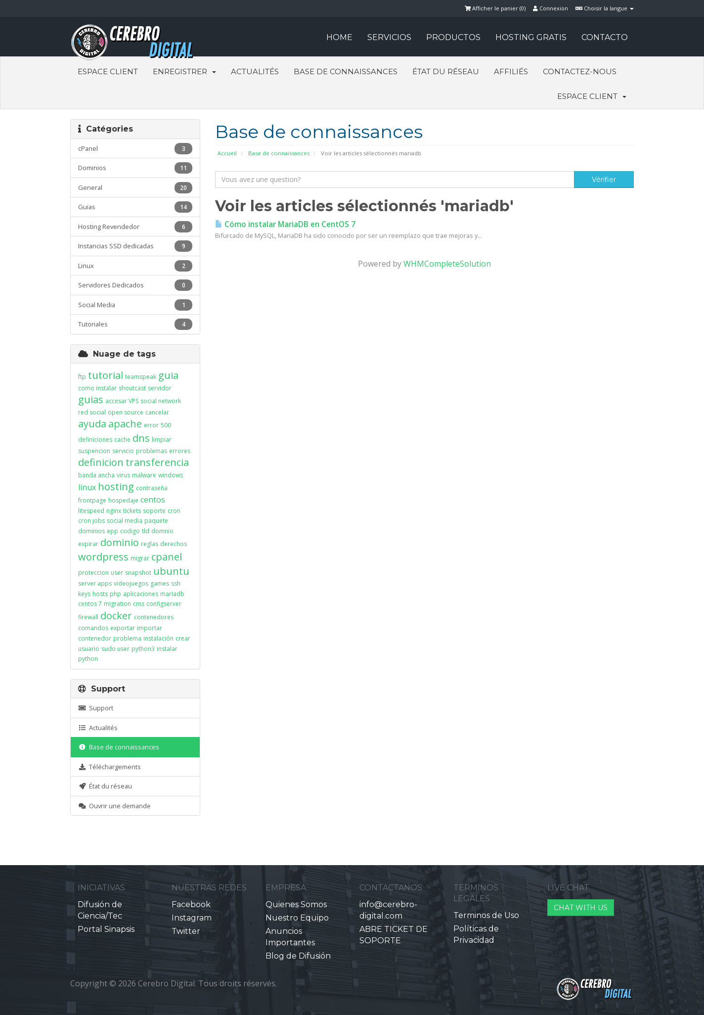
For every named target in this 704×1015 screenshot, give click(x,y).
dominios (91, 531)
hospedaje (123, 500)
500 (166, 425)
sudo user (115, 649)
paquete (156, 520)
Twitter (186, 931)
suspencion (94, 451)
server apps (95, 583)
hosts (100, 594)
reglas (149, 544)
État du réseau (445, 71)
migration (117, 604)
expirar (88, 544)
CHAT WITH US (581, 907)
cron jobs (91, 520)
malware (144, 475)
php (115, 594)
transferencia (157, 462)
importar (149, 628)
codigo (130, 531)
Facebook (191, 904)
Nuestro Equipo (297, 918)
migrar (140, 558)
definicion (101, 462)
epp (112, 531)
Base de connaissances (345, 71)
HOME (339, 37)
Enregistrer (184, 71)
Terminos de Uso (486, 915)
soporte (154, 511)
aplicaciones (140, 594)
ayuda (92, 423)
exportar (122, 628)
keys (84, 594)
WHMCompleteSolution (447, 263)
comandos (93, 628)
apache (125, 423)
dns (141, 438)
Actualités (255, 71)
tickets (132, 511)
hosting (116, 486)
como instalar (97, 388)
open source (125, 412)
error (151, 425)
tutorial (105, 375)
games (159, 583)
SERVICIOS (389, 37)
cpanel (166, 556)
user (117, 572)
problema (127, 638)
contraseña (152, 488)
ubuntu (171, 571)
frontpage (92, 500)
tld (145, 531)
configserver (163, 604)
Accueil (227, 153)
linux (87, 487)
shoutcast (132, 388)
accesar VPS (121, 401)
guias (90, 399)
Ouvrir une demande (114, 805)
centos (152, 499)
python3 (143, 649)
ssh (175, 583)
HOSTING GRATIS (531, 37)
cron (174, 511)
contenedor (94, 638)
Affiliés (511, 71)
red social (92, 412)
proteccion (93, 572)
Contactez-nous (579, 71)
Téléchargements (109, 766)
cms (138, 604)
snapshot (138, 572)
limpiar (162, 439)
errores (179, 451)
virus (123, 475)
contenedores (154, 617)
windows (170, 475)
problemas (151, 451)
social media (124, 520)
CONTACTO (604, 37)
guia (168, 375)
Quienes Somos (296, 904)
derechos (173, 544)
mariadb (172, 594)
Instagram (192, 918)
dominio (119, 542)
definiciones (95, 439)
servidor (160, 388)
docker (116, 615)
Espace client (108, 71)
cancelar (157, 412)
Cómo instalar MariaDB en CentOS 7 (285, 224)
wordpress (103, 556)
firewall (88, 617)
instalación (158, 638)
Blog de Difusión (298, 956)
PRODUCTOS (453, 37)
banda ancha (96, 475)
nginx (113, 511)
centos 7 (90, 604)
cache (122, 439)
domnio (162, 531)
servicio (123, 451)
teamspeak (140, 376)
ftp (82, 376)
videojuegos (131, 583)
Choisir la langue (604, 8)
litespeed (91, 511)
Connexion (550, 8)
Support (95, 707)
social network (160, 401)
